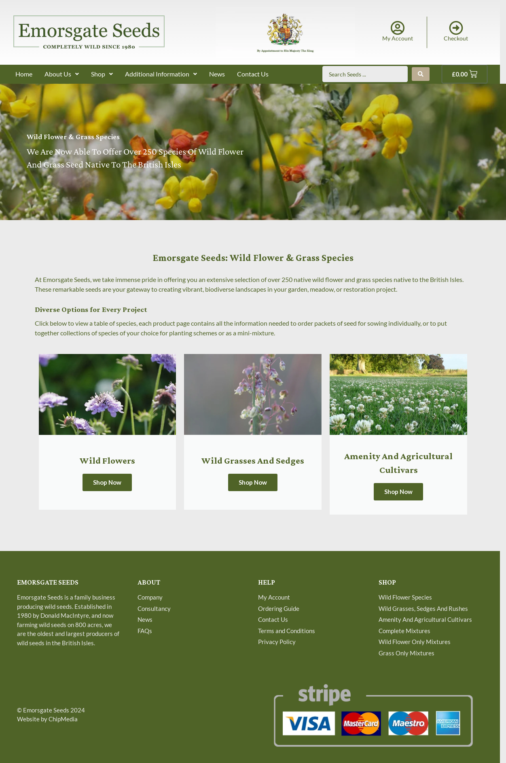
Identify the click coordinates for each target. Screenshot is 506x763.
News (217, 74)
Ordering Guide (278, 608)
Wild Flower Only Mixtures (415, 641)
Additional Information (161, 74)
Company (150, 597)
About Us (61, 74)
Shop (102, 74)
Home (23, 74)
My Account (397, 38)
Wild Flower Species (405, 597)
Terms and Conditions (286, 630)
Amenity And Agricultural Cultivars (425, 619)
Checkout (456, 38)
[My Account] (397, 28)
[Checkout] (456, 28)
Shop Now (107, 482)
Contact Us (253, 74)
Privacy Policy (277, 641)
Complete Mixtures (404, 630)
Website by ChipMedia (47, 719)
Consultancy (154, 608)
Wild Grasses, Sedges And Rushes (423, 608)
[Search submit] (421, 74)
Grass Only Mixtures (406, 653)
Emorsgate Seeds (46, 710)
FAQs (145, 630)
